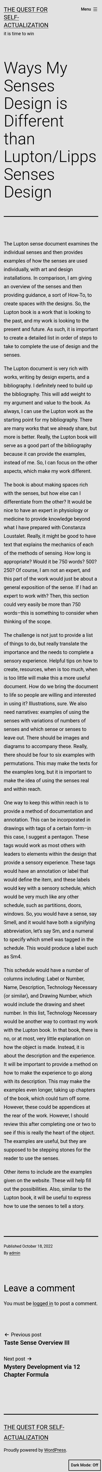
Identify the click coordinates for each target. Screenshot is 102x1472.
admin (14, 1253)
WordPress (55, 1450)
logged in (43, 1303)
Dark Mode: (84, 1465)
